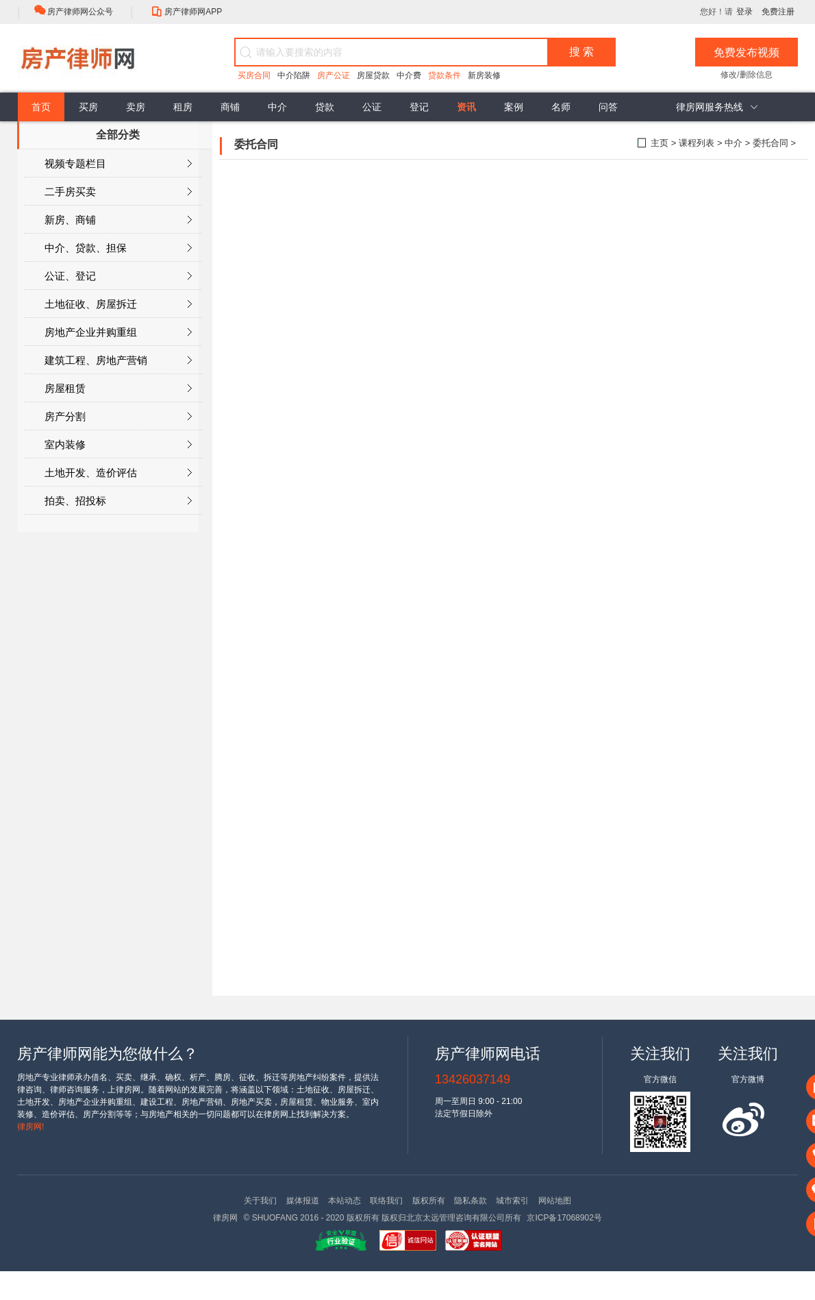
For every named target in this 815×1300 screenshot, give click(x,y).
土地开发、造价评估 (118, 472)
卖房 (135, 106)
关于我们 (260, 1200)
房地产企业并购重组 (118, 332)
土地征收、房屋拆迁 (118, 304)
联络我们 (386, 1200)
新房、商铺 (118, 219)
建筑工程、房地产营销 (118, 360)
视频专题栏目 (118, 163)
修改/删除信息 (746, 74)
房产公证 (333, 75)
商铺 (230, 106)
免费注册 (778, 11)
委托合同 (770, 143)
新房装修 (484, 75)
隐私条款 (470, 1200)
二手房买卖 (118, 191)
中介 (277, 106)
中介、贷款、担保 (118, 248)
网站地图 (554, 1200)
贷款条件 (444, 75)
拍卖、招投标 (118, 500)
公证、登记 (118, 276)
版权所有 (428, 1200)
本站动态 (344, 1200)
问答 (608, 106)
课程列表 (696, 143)
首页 (41, 106)
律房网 (225, 1218)
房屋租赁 (118, 388)
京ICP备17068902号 (564, 1218)
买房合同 (254, 75)
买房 (88, 106)
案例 (513, 106)
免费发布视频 (746, 52)
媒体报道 (302, 1200)
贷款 (324, 106)
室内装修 (118, 444)
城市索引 (512, 1200)
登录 (744, 11)
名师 (560, 106)
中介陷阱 (293, 75)
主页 (659, 143)
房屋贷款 (373, 75)
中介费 (409, 75)
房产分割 (118, 416)
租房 (182, 106)
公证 (371, 106)
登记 (419, 106)
